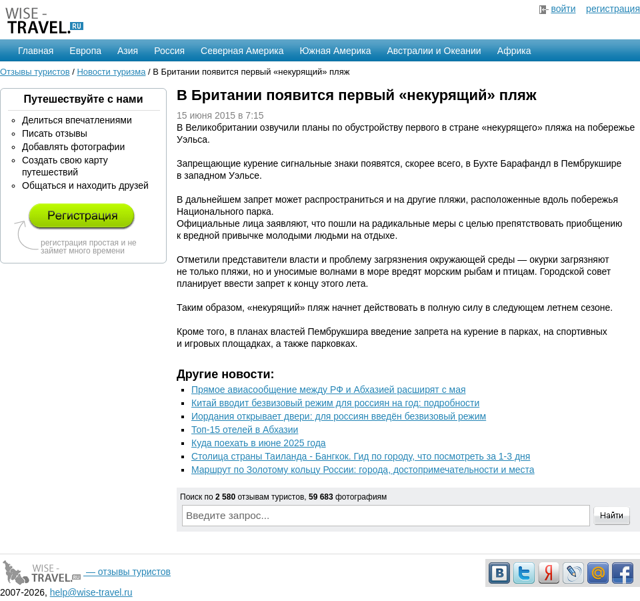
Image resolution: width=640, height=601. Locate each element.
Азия (127, 50)
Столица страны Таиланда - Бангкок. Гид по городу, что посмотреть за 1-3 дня (360, 456)
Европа (85, 50)
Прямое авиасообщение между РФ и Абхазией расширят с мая (328, 389)
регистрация (613, 8)
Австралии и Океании (434, 50)
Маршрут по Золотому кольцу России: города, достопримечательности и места (363, 469)
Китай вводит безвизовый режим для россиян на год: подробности (335, 403)
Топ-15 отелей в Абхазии (244, 429)
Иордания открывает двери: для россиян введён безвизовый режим (338, 416)
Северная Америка (242, 50)
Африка (514, 50)
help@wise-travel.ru (91, 592)
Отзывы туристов (35, 72)
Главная (35, 50)
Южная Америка (335, 50)
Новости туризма (111, 72)
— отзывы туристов (85, 571)
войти (563, 8)
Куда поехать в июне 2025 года (258, 443)
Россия (169, 50)
